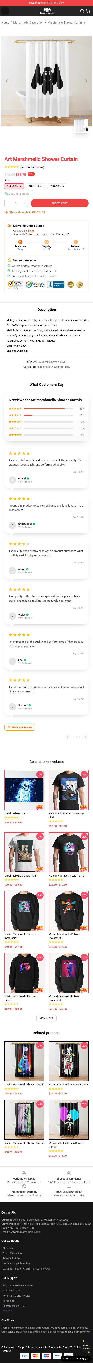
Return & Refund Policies (16, 1295)
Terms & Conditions (13, 1253)
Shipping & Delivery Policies (18, 1285)
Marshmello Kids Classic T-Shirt (66, 875)
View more (47, 1018)
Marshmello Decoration (28, 22)
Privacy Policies (11, 1258)
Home (5, 22)
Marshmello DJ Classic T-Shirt (21, 875)
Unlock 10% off (86, 1347)
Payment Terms (11, 1290)
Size (6, 180)
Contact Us (9, 1300)
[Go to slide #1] (37, 144)
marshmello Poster (15, 813)
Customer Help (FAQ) (14, 1305)
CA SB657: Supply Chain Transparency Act (26, 1268)
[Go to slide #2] (56, 144)
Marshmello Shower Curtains (66, 22)
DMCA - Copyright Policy (16, 1263)
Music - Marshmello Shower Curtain (24, 1084)
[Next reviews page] (85, 737)
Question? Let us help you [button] (76, 1358)
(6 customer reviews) (32, 167)
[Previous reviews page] (67, 737)
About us (8, 1248)
